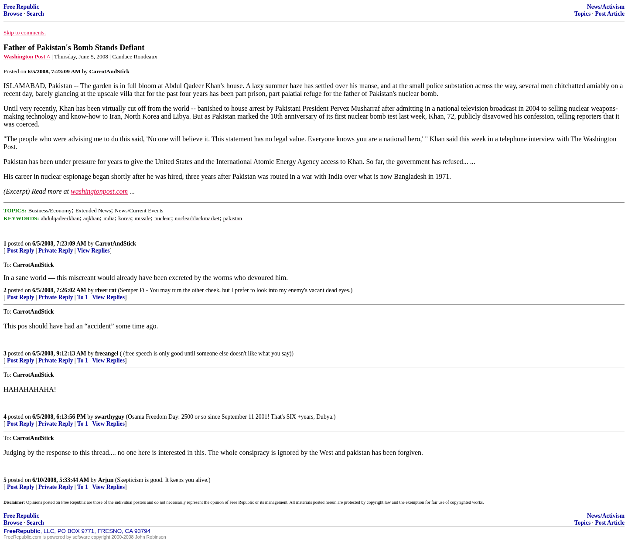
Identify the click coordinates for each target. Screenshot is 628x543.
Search (35, 13)
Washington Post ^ (26, 56)
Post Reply (20, 250)
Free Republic (21, 6)
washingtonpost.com (99, 191)
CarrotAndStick (115, 243)
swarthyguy (109, 416)
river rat (105, 290)
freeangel (106, 353)
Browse (12, 13)
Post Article (610, 13)
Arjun (106, 480)
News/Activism (606, 6)
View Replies (93, 250)
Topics (582, 13)
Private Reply (55, 250)
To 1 (82, 297)
